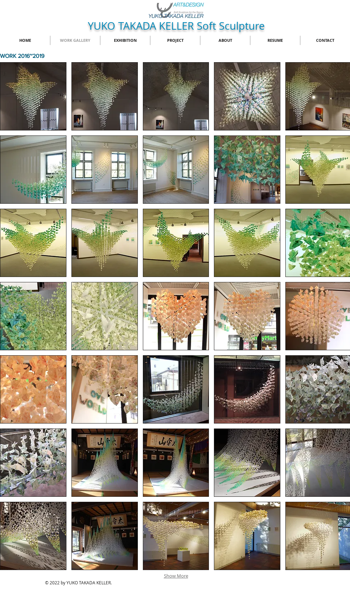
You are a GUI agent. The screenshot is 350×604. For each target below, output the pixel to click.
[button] (33, 96)
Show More (176, 576)
